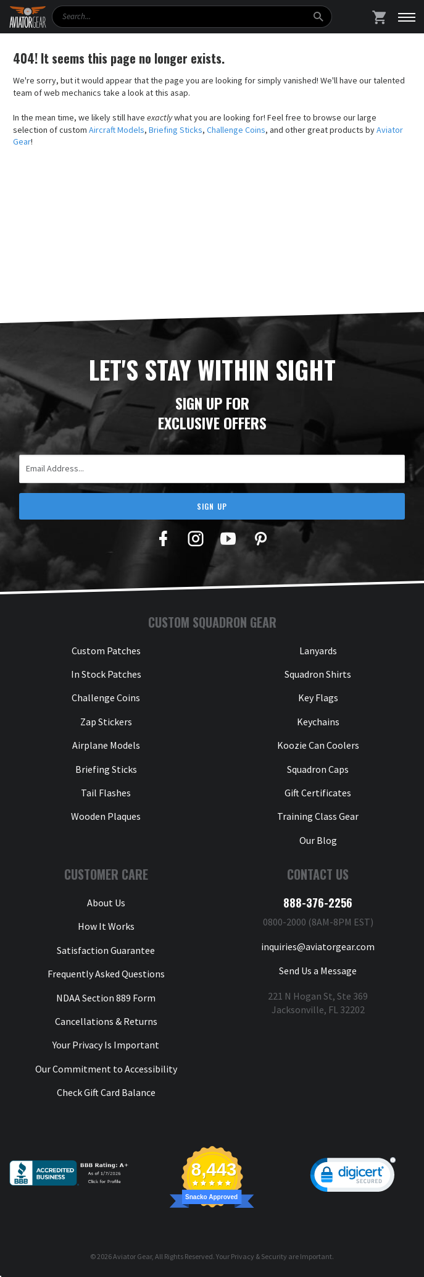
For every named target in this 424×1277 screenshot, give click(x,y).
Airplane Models (106, 745)
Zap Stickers (106, 721)
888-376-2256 (317, 903)
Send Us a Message (318, 970)
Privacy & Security (259, 1256)
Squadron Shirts (318, 674)
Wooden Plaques (106, 816)
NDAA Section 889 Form (106, 998)
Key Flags (318, 697)
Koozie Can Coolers (318, 745)
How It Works (106, 926)
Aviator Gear (132, 1256)
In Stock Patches (106, 674)
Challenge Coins (236, 129)
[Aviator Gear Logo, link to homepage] (27, 17)
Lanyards (318, 650)
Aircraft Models (116, 129)
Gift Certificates (318, 792)
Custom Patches (106, 650)
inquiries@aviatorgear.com (318, 946)
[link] (353, 1178)
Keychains (318, 721)
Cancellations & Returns (106, 1021)
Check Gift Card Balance (106, 1092)
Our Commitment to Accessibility (106, 1069)
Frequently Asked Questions (106, 973)
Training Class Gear (318, 816)
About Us (106, 902)
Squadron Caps (318, 769)
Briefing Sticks (175, 129)
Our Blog (318, 840)
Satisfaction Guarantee (106, 950)
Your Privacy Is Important (105, 1045)
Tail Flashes (106, 792)
